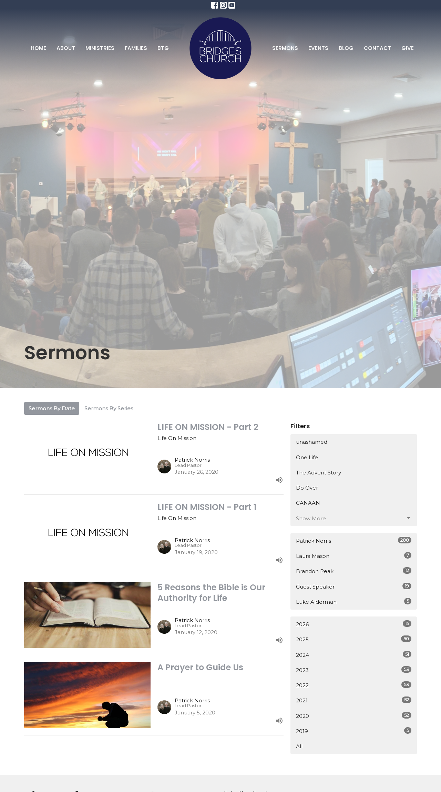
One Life (307, 457)
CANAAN (308, 503)
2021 (353, 700)
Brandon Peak (353, 570)
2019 (353, 730)
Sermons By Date (52, 408)
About (66, 48)
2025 (353, 639)
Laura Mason (353, 555)
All (299, 746)
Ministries (99, 48)
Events (318, 48)
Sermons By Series (108, 408)
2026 (353, 624)
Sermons (285, 48)
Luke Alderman (353, 601)
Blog (346, 48)
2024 (353, 654)
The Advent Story (318, 472)
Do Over (307, 487)
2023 (353, 669)
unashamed (311, 442)
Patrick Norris (353, 540)
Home (38, 48)
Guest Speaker (353, 586)
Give (407, 48)
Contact (377, 48)
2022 (353, 685)
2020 (353, 715)
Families (136, 48)
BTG (163, 48)
